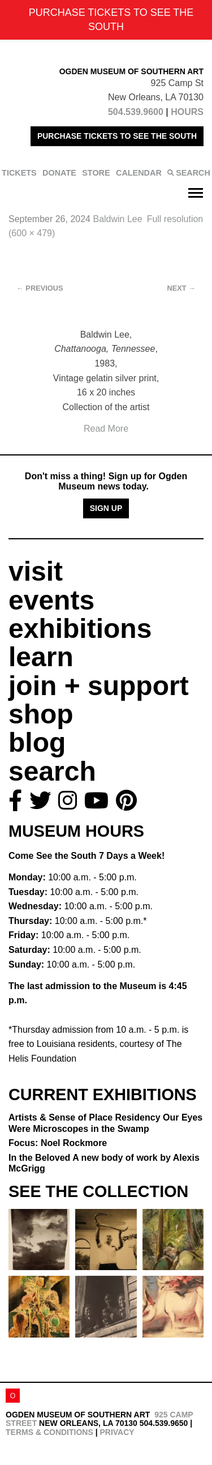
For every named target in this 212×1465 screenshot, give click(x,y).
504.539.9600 (135, 112)
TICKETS (19, 172)
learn (40, 657)
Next (181, 288)
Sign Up (106, 508)
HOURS (187, 112)
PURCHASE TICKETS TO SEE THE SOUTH (117, 135)
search (52, 771)
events (51, 600)
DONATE (59, 172)
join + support (98, 686)
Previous (39, 288)
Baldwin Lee (117, 219)
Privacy (116, 1432)
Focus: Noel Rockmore (57, 1143)
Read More (106, 428)
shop (40, 714)
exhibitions (80, 629)
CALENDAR (139, 172)
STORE (96, 172)
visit (35, 571)
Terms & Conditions (49, 1432)
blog (37, 742)
